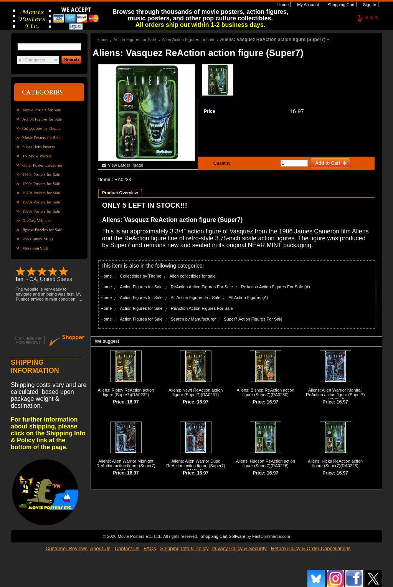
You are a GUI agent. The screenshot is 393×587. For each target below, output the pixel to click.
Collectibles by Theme (41, 128)
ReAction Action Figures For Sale (202, 286)
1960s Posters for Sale (41, 183)
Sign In (369, 4)
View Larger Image (125, 165)
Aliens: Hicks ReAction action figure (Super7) (335, 463)
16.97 (296, 111)
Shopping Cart (340, 4)
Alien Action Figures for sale (188, 39)
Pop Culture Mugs (37, 238)
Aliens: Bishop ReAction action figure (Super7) (265, 392)
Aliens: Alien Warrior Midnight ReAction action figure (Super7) (125, 463)
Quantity (221, 163)
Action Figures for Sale (42, 119)
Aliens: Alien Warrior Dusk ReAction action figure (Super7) (195, 463)
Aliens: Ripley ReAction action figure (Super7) (126, 392)
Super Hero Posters (38, 146)
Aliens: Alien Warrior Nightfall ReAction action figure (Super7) (335, 392)
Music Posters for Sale (41, 137)
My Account (307, 4)
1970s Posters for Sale (41, 192)
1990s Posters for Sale (41, 211)
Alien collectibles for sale (192, 276)
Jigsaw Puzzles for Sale (42, 229)
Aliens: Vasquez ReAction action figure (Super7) (273, 39)
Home (282, 4)
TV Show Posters (37, 156)
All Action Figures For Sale (196, 297)
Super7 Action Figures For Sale (253, 319)
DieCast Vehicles (36, 220)
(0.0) (371, 17)
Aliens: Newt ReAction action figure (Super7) (195, 392)
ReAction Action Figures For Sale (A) (275, 286)
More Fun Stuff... (37, 248)
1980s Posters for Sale (41, 202)
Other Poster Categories (42, 165)
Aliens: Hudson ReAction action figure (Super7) (265, 463)
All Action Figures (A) (248, 297)
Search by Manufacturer (193, 319)
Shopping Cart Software (222, 536)
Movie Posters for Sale (41, 109)
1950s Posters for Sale (41, 174)
